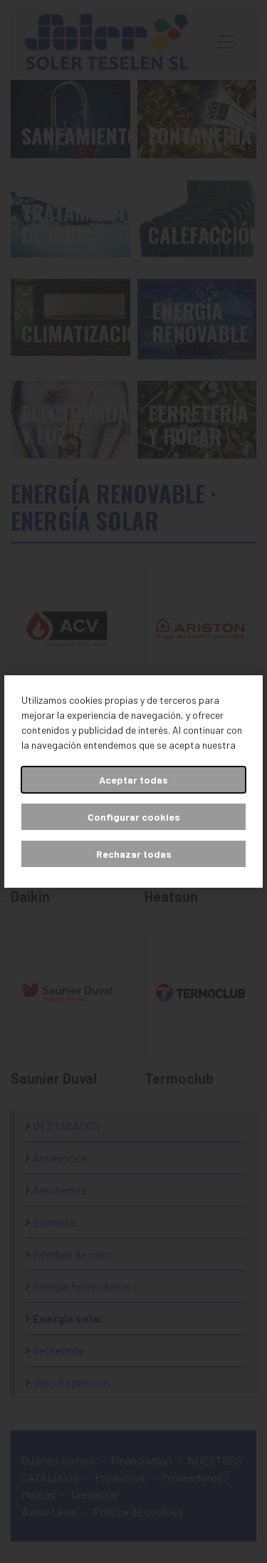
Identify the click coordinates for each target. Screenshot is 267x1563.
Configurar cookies (134, 817)
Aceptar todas (133, 780)
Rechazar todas (134, 854)
